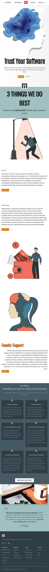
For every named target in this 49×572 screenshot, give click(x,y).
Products (4, 547)
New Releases (29, 552)
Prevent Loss (4, 170)
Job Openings (29, 555)
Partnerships (17, 555)
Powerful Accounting (5, 205)
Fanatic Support (12, 345)
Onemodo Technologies (11, 569)
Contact (39, 547)
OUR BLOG (33, 2)
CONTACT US (41, 2)
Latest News (28, 550)
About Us (16, 550)
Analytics (4, 562)
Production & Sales (6, 550)
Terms (38, 555)
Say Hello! (39, 550)
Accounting (4, 560)
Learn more (28, 76)
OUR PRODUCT (8, 2)
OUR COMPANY (18, 2)
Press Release (29, 557)
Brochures (16, 552)
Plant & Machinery (6, 552)
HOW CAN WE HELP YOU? (24, 480)
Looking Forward (17, 557)
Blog (27, 547)
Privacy (39, 552)
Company (16, 547)
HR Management (5, 557)
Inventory (4, 555)
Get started (21, 76)
